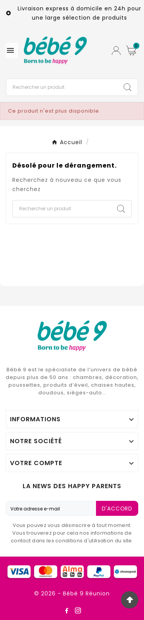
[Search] (127, 87)
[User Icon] (116, 50)
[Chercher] (62, 87)
